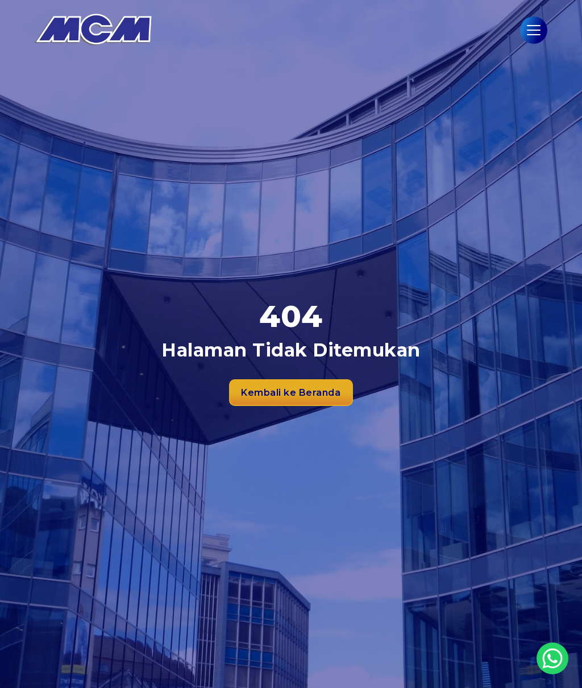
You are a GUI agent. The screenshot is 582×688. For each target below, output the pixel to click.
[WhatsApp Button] (552, 658)
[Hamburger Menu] (533, 30)
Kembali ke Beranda (290, 392)
